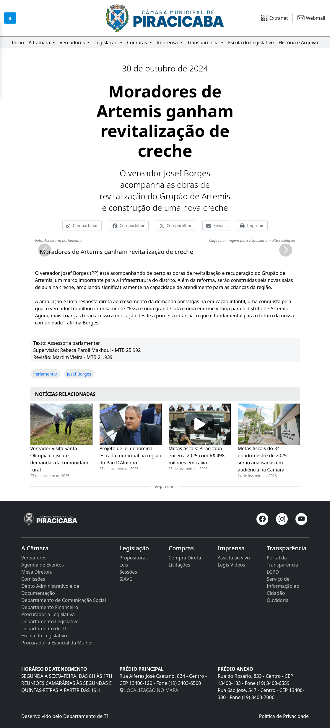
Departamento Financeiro (49, 607)
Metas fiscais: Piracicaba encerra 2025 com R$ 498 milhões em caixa (197, 455)
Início (18, 42)
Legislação (106, 42)
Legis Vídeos (231, 564)
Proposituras (133, 557)
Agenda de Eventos (42, 564)
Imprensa (168, 42)
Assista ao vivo (234, 557)
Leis (123, 564)
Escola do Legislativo (251, 42)
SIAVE (125, 579)
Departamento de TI (43, 628)
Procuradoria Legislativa (48, 614)
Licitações (179, 564)
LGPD (273, 572)
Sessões (128, 572)
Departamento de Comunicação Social (63, 600)
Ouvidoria (278, 600)
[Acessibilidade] (10, 18)
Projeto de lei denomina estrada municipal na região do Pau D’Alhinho (130, 455)
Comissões (33, 579)
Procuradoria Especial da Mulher (57, 642)
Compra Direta (184, 557)
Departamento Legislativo (50, 621)
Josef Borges (79, 374)
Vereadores (73, 42)
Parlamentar (45, 374)
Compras (137, 42)
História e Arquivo (298, 42)
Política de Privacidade (284, 716)
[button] (44, 250)
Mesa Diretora (37, 572)
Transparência (203, 42)
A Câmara (40, 42)
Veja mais (165, 486)
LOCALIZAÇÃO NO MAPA (148, 690)
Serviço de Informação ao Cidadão (283, 586)
